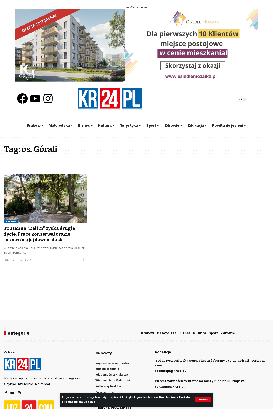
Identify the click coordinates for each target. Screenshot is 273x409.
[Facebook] (6, 393)
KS (13, 259)
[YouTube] (12, 393)
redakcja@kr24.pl (170, 371)
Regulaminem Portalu (174, 397)
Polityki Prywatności (137, 397)
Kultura (199, 333)
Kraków (11, 221)
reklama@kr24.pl (169, 386)
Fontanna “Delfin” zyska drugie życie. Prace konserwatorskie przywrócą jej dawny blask (39, 234)
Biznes (184, 333)
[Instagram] (19, 393)
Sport (213, 333)
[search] (222, 99)
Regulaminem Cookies (79, 401)
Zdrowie (228, 333)
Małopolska (166, 333)
